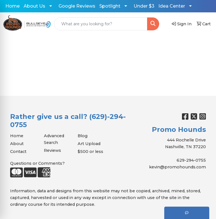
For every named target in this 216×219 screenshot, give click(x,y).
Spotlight (109, 6)
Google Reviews (76, 6)
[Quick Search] (100, 23)
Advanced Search (54, 139)
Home (12, 6)
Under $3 (144, 6)
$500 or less (90, 151)
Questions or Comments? (37, 163)
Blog (82, 135)
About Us (34, 6)
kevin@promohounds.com (177, 167)
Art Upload (89, 143)
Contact (18, 151)
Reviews (52, 150)
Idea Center (171, 6)
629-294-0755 (191, 160)
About (17, 143)
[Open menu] (204, 43)
